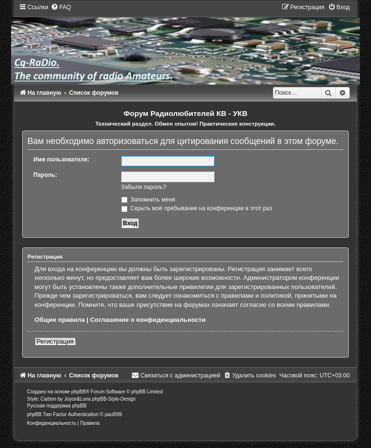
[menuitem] (61, 7)
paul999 (113, 414)
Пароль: (45, 175)
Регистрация (55, 341)
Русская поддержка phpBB (56, 405)
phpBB (78, 391)
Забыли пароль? (143, 187)
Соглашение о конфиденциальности (148, 319)
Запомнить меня (148, 199)
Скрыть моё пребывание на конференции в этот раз (196, 208)
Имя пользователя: (61, 159)
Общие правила (60, 319)
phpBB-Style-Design (114, 399)
